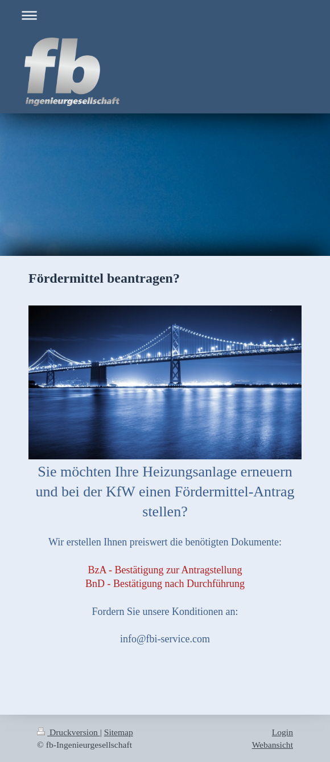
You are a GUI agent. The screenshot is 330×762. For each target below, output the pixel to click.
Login (282, 732)
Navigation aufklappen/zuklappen (165, 15)
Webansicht (272, 744)
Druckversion (68, 732)
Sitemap (118, 732)
